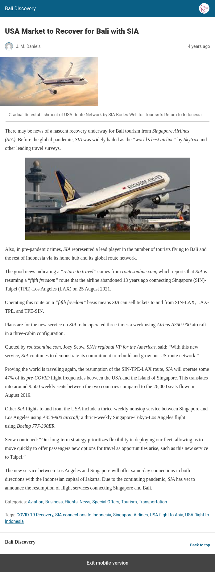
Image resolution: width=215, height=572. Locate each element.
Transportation (153, 501)
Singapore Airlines (130, 514)
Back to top (200, 545)
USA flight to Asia (166, 514)
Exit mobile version (107, 563)
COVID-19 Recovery (34, 514)
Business (54, 501)
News (85, 501)
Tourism (129, 501)
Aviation (35, 501)
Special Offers (105, 501)
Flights (71, 501)
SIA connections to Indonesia (83, 514)
